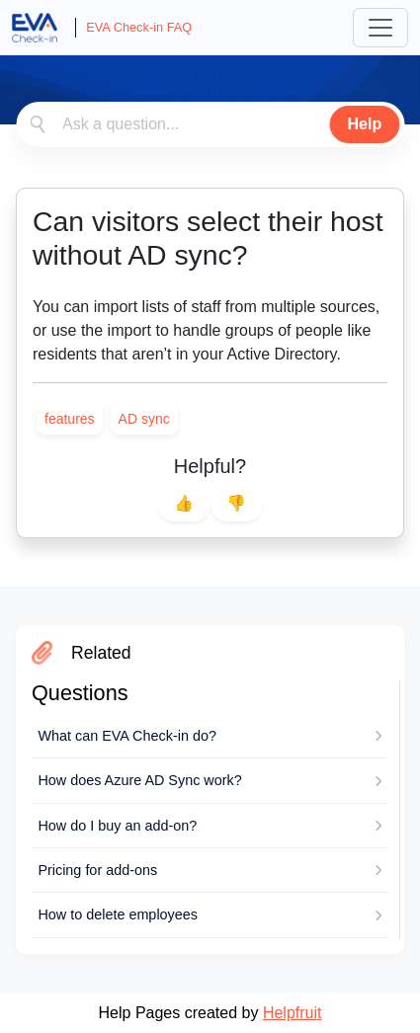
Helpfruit (292, 1012)
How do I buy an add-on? (117, 826)
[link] (70, 419)
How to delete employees (118, 914)
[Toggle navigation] (380, 27)
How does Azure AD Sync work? (139, 780)
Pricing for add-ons (97, 870)
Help (365, 124)
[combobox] (210, 124)
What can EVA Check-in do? (127, 736)
